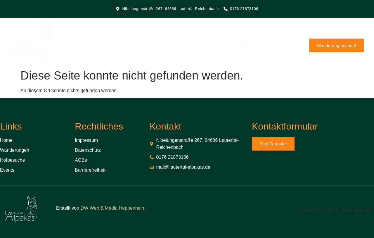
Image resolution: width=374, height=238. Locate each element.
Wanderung (135, 42)
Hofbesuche (206, 42)
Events (170, 42)
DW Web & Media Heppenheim (113, 208)
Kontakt (244, 42)
